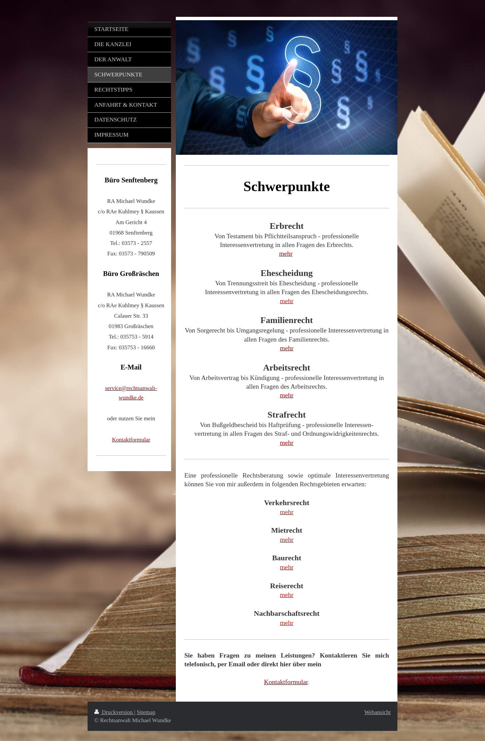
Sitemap (146, 712)
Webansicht (377, 712)
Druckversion (114, 712)
